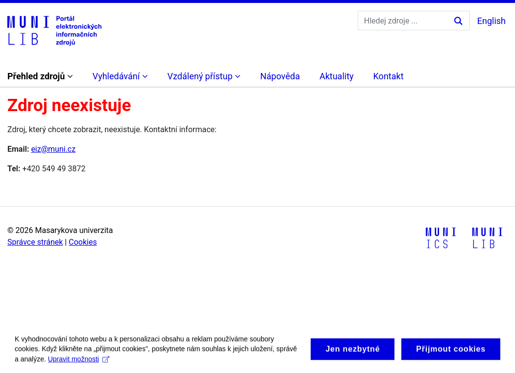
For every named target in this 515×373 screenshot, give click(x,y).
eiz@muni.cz (53, 149)
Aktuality (336, 76)
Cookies (83, 242)
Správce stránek (35, 242)
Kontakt (388, 76)
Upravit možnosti (78, 363)
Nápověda (280, 76)
